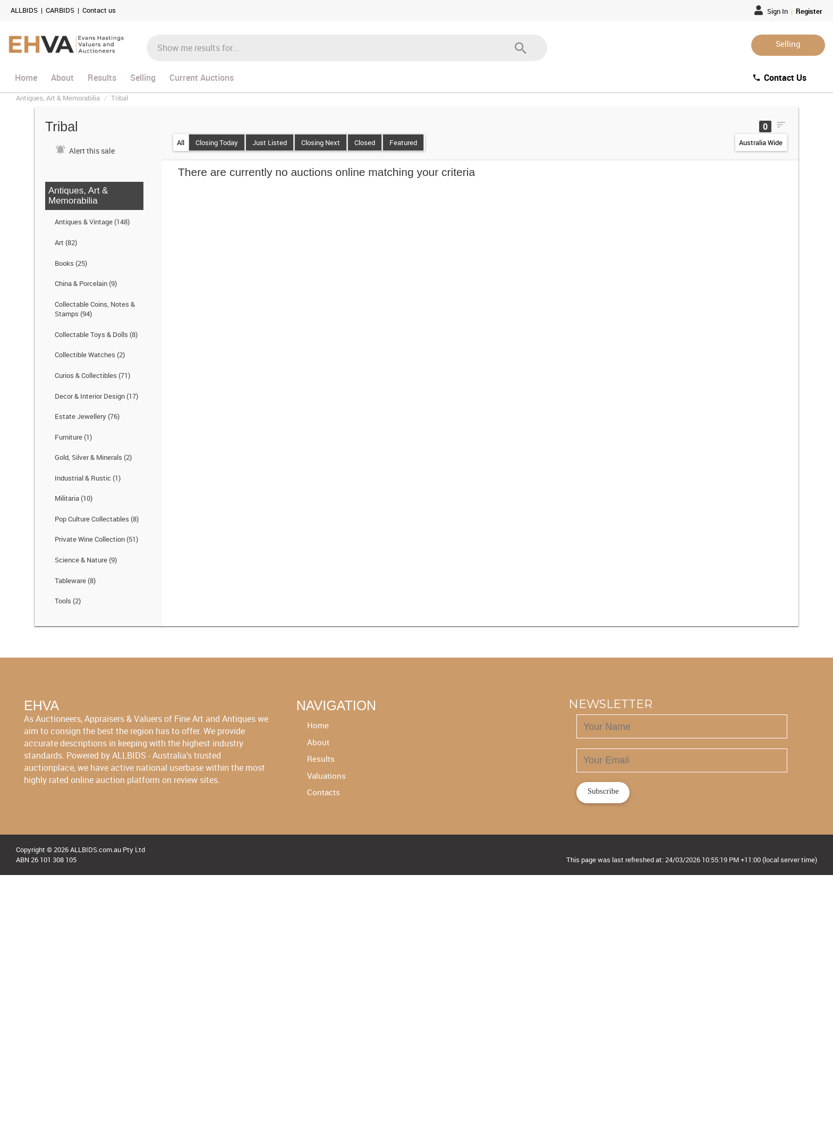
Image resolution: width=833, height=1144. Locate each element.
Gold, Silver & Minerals (93, 457)
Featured (403, 142)
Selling (788, 43)
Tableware (75, 580)
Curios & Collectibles (92, 375)
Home (26, 77)
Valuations (326, 775)
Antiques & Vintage (92, 221)
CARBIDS (61, 10)
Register (809, 11)
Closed (364, 142)
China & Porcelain (86, 283)
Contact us (99, 10)
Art (66, 242)
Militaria (73, 498)
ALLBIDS (25, 10)
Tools (68, 600)
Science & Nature (86, 560)
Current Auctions (201, 77)
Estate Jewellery (87, 416)
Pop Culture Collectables (97, 519)
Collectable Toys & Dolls (96, 334)
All (180, 142)
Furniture (73, 437)
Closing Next (320, 142)
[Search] (520, 48)
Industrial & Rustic (88, 478)
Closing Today (217, 142)
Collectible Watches (90, 354)
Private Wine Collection (96, 539)
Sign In (771, 11)
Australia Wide (761, 142)
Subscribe (603, 791)
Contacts (323, 792)
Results (102, 77)
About (62, 77)
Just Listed (269, 142)
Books (71, 263)
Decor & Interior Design (96, 396)
